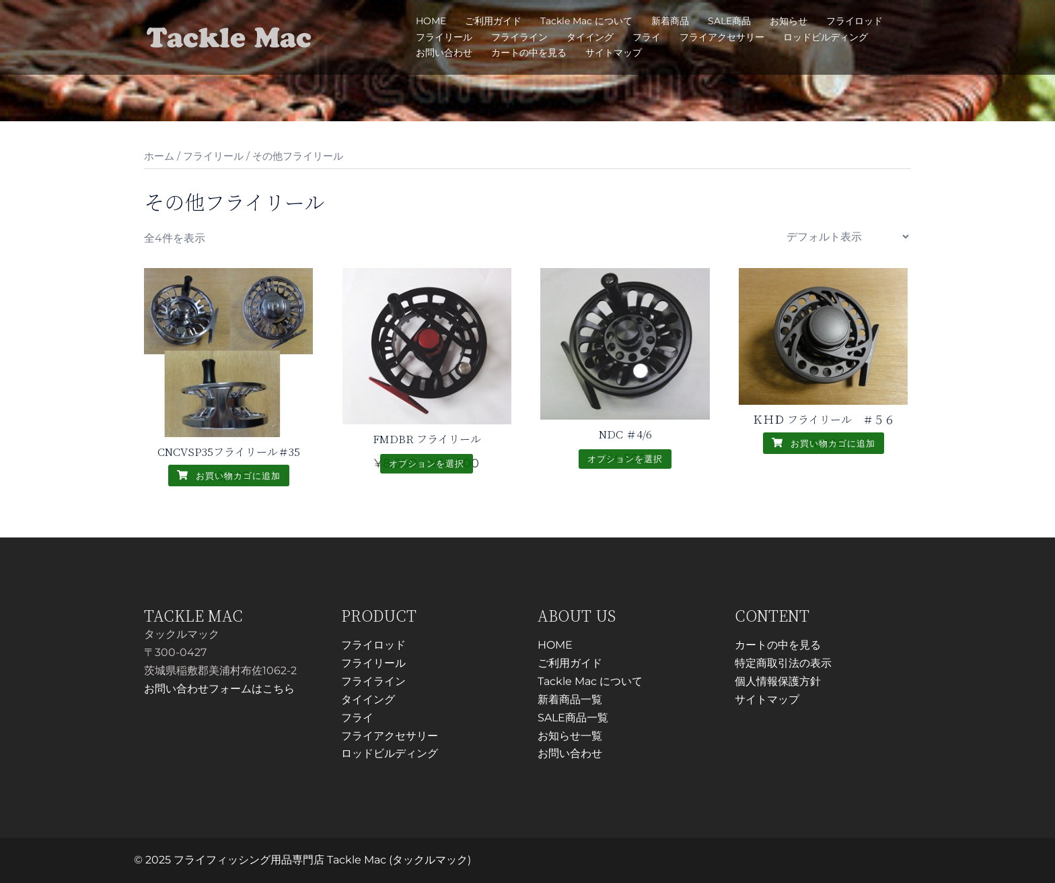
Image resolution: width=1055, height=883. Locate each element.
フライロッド (854, 21)
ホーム (159, 156)
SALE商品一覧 (573, 717)
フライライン (519, 37)
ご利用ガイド (493, 21)
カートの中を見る (529, 52)
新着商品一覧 (570, 699)
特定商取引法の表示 (783, 663)
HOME (431, 21)
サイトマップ (613, 52)
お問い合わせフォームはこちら (219, 688)
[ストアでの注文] (847, 237)
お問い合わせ (444, 52)
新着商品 (670, 21)
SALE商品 (729, 21)
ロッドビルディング (825, 37)
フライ (646, 37)
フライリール (444, 37)
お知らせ (788, 21)
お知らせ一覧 (570, 735)
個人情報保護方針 (778, 681)
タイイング (590, 37)
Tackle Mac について (586, 21)
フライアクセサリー (722, 37)
